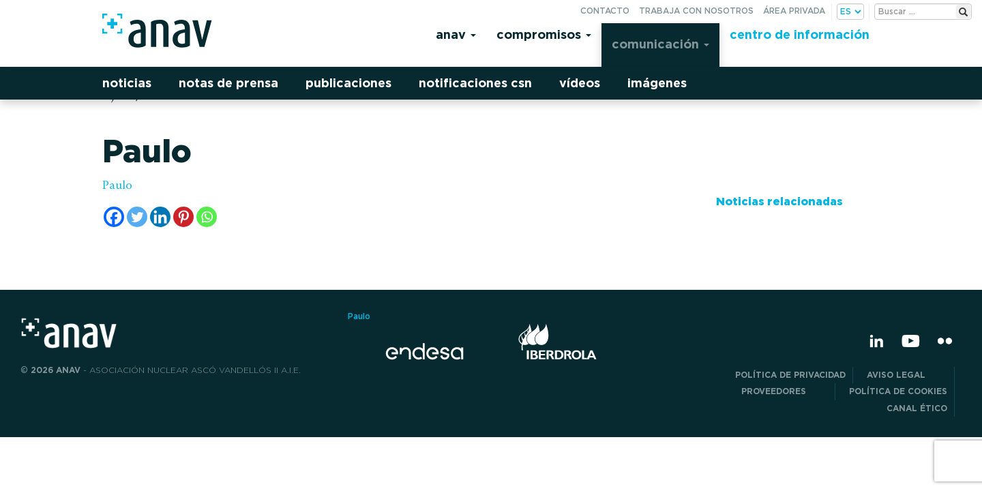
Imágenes (657, 83)
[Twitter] (137, 217)
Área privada (794, 10)
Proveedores (784, 391)
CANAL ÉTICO (917, 408)
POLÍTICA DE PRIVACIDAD (790, 374)
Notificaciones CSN (475, 83)
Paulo (117, 186)
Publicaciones (348, 83)
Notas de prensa (228, 83)
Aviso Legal (907, 374)
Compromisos (543, 34)
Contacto (604, 10)
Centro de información (799, 34)
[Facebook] (114, 217)
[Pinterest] (183, 217)
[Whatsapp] (206, 217)
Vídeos (579, 83)
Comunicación (660, 44)
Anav (456, 34)
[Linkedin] (160, 217)
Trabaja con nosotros (696, 10)
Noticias (126, 83)
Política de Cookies (898, 391)
